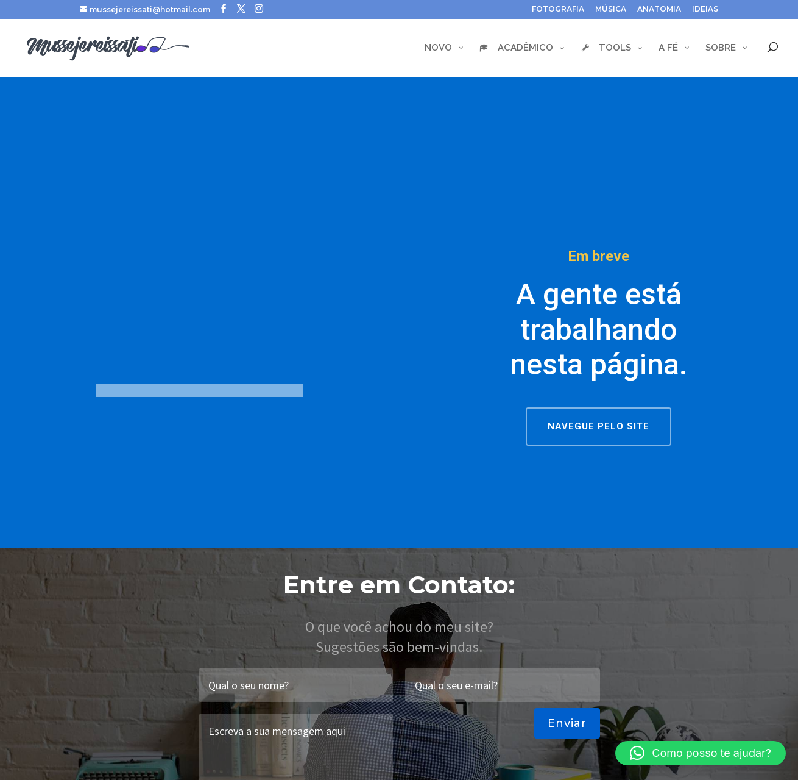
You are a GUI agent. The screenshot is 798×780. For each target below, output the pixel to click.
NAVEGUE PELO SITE (598, 426)
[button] (700, 753)
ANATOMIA (659, 9)
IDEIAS (705, 9)
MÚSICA (610, 9)
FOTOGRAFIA (558, 9)
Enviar (567, 723)
